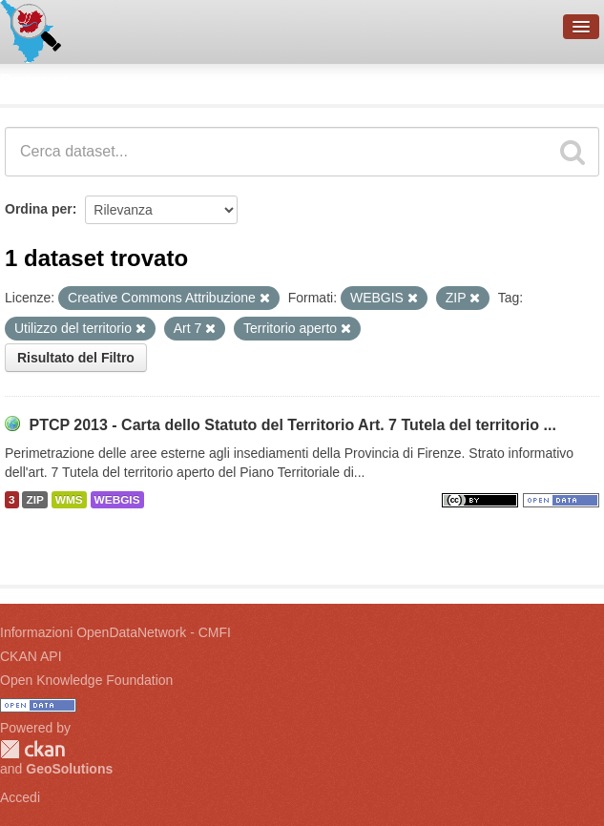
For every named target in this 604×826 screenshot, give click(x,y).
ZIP (34, 499)
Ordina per (39, 209)
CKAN (32, 749)
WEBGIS (117, 499)
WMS (69, 499)
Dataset (34, 81)
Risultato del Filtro (76, 357)
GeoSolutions (69, 768)
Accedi (20, 797)
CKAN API (31, 656)
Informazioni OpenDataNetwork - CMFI (115, 632)
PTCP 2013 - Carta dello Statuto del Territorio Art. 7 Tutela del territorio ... (292, 425)
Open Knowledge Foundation (86, 680)
